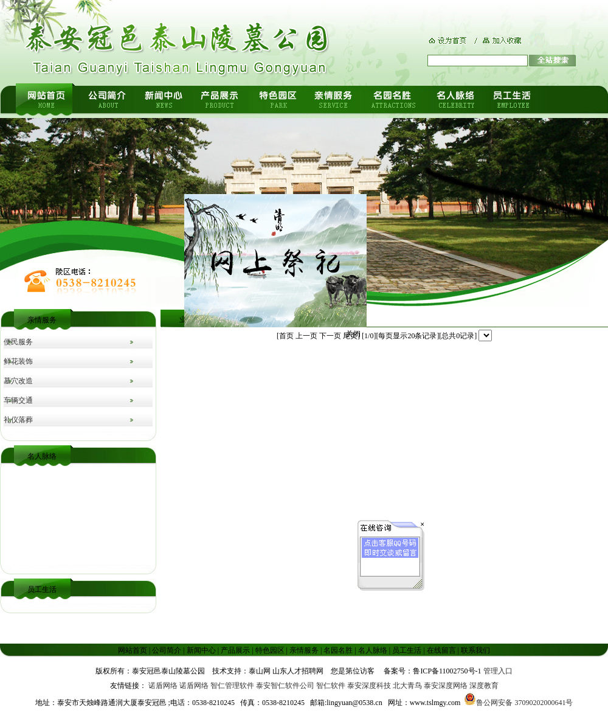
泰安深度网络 (446, 685)
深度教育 (484, 685)
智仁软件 (330, 685)
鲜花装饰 (18, 361)
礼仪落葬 (18, 419)
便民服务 (18, 342)
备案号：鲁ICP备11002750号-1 (432, 671)
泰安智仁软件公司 (285, 685)
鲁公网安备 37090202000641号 (518, 702)
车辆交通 (18, 400)
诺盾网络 (163, 685)
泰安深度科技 (369, 685)
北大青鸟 (407, 685)
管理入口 (498, 671)
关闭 (355, 331)
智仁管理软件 (232, 685)
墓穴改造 (18, 381)
